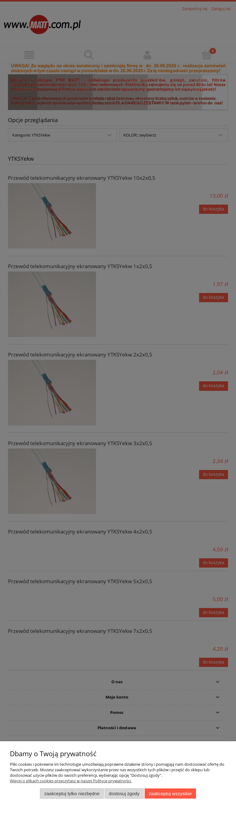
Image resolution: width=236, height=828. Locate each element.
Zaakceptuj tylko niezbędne (71, 793)
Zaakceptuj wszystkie (170, 793)
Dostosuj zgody (124, 793)
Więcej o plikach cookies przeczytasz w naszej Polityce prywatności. (71, 781)
